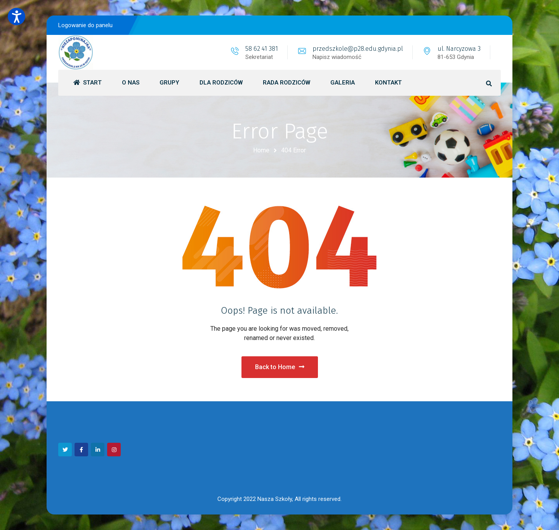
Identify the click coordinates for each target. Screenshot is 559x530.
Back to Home (279, 367)
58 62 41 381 (261, 48)
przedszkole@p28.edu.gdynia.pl (357, 48)
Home (261, 150)
